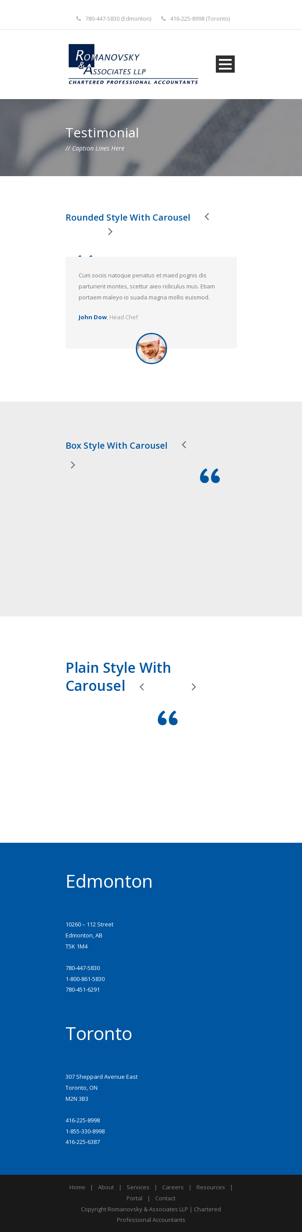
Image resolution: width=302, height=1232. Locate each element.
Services (138, 1187)
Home (77, 1187)
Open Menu (225, 64)
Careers (173, 1187)
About (106, 1187)
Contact (165, 1198)
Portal (134, 1198)
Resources (210, 1187)
